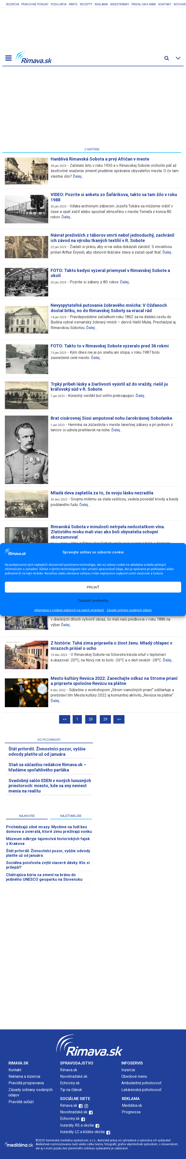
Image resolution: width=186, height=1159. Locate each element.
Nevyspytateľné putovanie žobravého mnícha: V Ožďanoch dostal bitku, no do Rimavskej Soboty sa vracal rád (109, 308)
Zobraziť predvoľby (93, 600)
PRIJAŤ (93, 587)
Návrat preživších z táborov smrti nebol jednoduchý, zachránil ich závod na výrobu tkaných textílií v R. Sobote (112, 238)
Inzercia (12, 4)
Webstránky (119, 4)
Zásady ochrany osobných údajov (129, 610)
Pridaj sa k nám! (144, 4)
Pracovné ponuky (34, 4)
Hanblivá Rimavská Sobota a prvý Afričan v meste (100, 158)
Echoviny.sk (70, 1083)
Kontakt (164, 4)
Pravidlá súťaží (21, 1102)
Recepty (86, 4)
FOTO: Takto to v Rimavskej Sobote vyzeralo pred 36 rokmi (110, 345)
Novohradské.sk (73, 1076)
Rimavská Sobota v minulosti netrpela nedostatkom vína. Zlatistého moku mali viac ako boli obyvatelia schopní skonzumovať (108, 532)
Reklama (101, 4)
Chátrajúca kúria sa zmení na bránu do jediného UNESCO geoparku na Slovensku (44, 877)
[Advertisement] (91, 108)
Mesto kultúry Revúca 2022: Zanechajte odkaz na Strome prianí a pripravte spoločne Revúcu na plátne (114, 681)
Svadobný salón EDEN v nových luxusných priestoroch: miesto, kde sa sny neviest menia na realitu (49, 785)
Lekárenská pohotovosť (142, 1089)
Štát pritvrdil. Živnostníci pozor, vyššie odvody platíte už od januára (46, 751)
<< (65, 719)
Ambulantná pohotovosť (142, 1083)
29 (105, 719)
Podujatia (58, 4)
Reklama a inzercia (24, 1076)
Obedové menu (134, 1076)
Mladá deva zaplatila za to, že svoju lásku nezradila (102, 492)
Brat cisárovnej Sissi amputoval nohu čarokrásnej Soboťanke (111, 418)
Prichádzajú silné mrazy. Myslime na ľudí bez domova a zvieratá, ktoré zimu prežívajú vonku (49, 829)
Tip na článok (71, 1089)
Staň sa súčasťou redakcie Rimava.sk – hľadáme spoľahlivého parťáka (47, 767)
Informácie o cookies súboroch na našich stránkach (69, 610)
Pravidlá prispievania (26, 1083)
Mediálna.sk (132, 1105)
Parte (73, 4)
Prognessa (131, 1112)
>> (119, 719)
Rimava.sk (68, 1070)
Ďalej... (78, 176)
